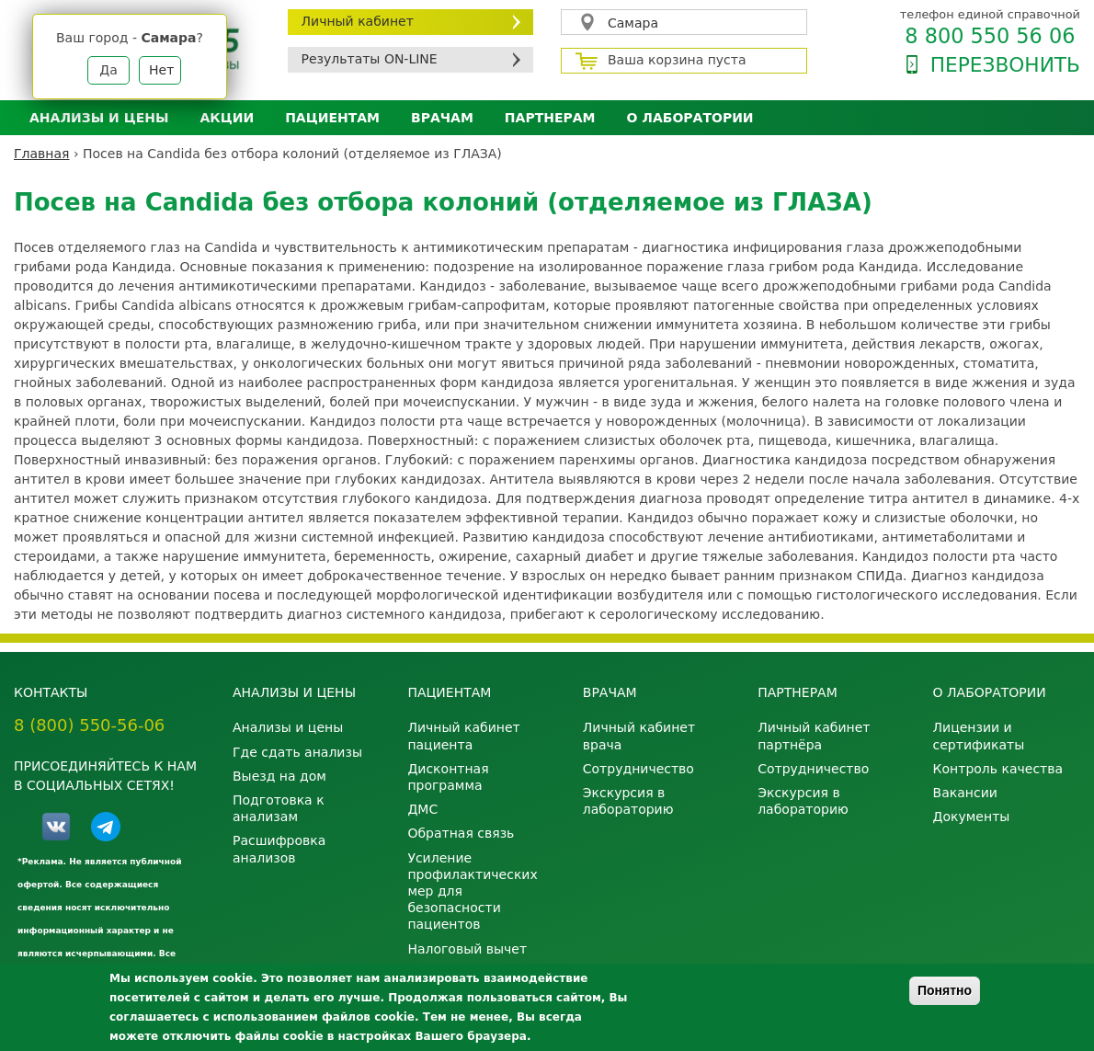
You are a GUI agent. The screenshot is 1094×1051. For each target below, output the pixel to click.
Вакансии (965, 792)
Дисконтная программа (447, 777)
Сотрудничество (638, 768)
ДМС (422, 809)
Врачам (442, 117)
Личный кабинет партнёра (814, 735)
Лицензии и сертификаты (979, 735)
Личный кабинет (358, 21)
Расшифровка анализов (279, 848)
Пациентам (332, 117)
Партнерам (550, 117)
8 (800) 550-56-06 (89, 725)
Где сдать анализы (297, 752)
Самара (633, 23)
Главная (41, 153)
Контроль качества (998, 768)
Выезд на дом (279, 776)
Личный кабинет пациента (463, 735)
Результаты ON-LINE (370, 58)
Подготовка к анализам (279, 808)
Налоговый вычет (467, 949)
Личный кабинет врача (639, 735)
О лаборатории (690, 117)
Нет (161, 70)
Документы (971, 816)
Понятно (944, 990)
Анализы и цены (98, 117)
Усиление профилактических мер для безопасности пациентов (472, 891)
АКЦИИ (226, 117)
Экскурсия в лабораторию (628, 801)
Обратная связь (460, 833)
